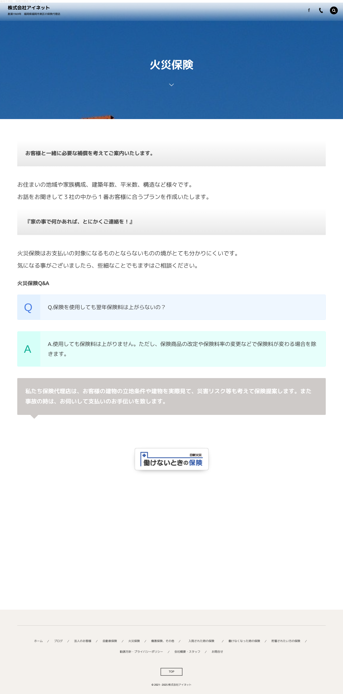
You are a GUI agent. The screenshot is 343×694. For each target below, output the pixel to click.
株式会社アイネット (29, 7)
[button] (334, 10)
